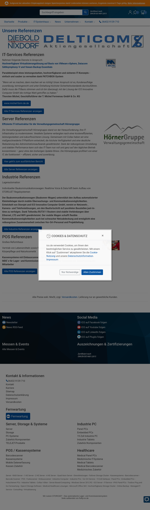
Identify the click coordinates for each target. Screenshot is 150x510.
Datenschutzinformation (80, 256)
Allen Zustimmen (92, 272)
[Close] (102, 235)
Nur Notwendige (70, 272)
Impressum (52, 259)
